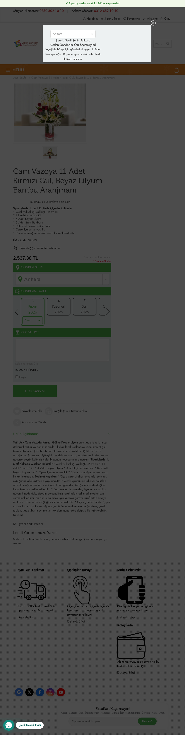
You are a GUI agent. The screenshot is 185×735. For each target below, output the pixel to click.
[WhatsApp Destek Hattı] (23, 725)
